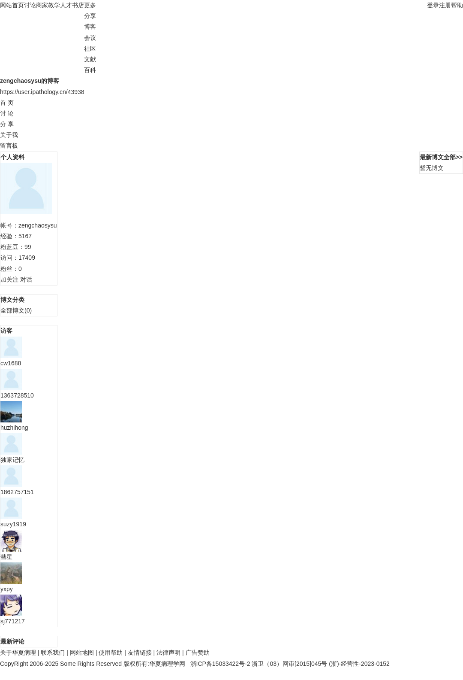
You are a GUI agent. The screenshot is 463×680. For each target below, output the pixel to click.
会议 (90, 37)
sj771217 (12, 621)
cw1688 (10, 363)
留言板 (9, 145)
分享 (90, 15)
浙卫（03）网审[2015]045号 (290, 663)
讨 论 (7, 113)
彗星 (6, 556)
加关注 (9, 279)
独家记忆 (12, 459)
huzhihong (14, 427)
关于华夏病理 (18, 652)
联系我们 (53, 652)
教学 (54, 5)
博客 (90, 26)
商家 (42, 5)
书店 (78, 5)
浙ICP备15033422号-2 (220, 663)
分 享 (7, 124)
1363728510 (17, 395)
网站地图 (82, 652)
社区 (90, 48)
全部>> (453, 157)
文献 (90, 59)
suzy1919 (13, 524)
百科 (90, 70)
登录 (433, 5)
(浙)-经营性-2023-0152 (359, 663)
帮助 (457, 5)
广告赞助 (198, 652)
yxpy (6, 589)
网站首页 (12, 5)
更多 (91, 5)
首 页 (7, 102)
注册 (445, 5)
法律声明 (168, 652)
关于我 (9, 134)
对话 (26, 279)
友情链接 (140, 652)
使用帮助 (111, 652)
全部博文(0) (16, 310)
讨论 (30, 5)
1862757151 (17, 492)
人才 (66, 5)
